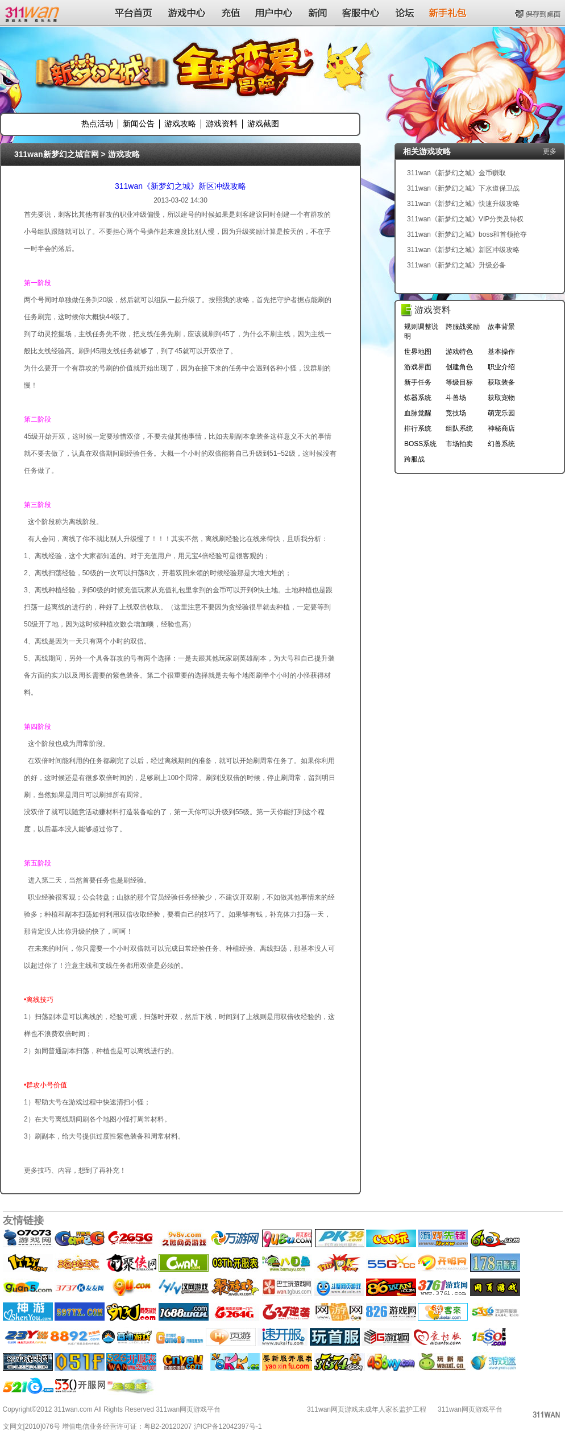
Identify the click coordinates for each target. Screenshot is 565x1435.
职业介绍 (501, 367)
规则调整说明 (421, 331)
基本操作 (501, 352)
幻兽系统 (501, 444)
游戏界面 (417, 367)
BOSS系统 (420, 444)
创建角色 (459, 367)
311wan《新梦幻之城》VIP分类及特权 (465, 219)
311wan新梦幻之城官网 (56, 154)
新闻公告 (139, 123)
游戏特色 (459, 352)
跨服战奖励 (463, 327)
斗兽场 (456, 398)
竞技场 (456, 413)
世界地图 (417, 352)
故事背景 (501, 327)
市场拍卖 (459, 444)
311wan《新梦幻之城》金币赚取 (456, 173)
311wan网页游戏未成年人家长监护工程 (366, 1409)
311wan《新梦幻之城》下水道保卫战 (463, 188)
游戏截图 (263, 123)
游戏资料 (222, 123)
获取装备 (501, 382)
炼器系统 (417, 398)
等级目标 (459, 382)
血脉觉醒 (417, 413)
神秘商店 (501, 428)
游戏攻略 (180, 123)
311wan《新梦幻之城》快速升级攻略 (463, 204)
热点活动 (97, 123)
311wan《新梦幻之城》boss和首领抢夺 (467, 234)
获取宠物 (501, 398)
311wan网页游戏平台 (470, 1409)
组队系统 (459, 428)
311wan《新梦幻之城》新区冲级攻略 (180, 186)
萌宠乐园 (501, 413)
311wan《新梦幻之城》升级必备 (456, 265)
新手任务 (417, 382)
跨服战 (414, 459)
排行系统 (417, 428)
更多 (549, 151)
